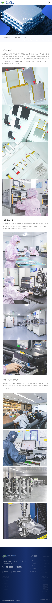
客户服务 (48, 40)
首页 (12, 37)
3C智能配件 (29, 40)
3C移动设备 (36, 40)
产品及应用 (17, 37)
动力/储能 (23, 40)
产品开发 (42, 40)
